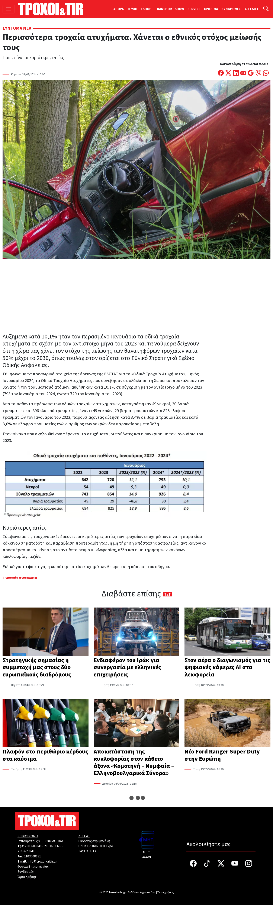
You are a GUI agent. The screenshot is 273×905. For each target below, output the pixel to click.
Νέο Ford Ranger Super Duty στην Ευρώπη (222, 755)
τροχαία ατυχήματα (21, 577)
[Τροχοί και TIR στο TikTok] (207, 864)
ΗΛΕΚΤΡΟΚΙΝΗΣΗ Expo (95, 846)
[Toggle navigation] (9, 9)
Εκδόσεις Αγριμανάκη (94, 841)
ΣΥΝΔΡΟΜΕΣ (231, 9)
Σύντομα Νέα (17, 28)
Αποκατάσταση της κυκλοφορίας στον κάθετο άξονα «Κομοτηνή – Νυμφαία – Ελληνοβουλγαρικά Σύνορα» (134, 762)
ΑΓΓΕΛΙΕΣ (252, 9)
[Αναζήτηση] (265, 9)
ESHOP (146, 9)
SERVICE (193, 9)
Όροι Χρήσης (26, 876)
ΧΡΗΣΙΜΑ (211, 9)
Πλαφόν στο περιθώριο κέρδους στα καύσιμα (45, 755)
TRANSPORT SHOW (169, 9)
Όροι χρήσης (165, 892)
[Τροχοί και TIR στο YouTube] (235, 864)
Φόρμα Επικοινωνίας (33, 866)
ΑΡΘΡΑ (118, 9)
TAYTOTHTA (87, 851)
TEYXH (132, 9)
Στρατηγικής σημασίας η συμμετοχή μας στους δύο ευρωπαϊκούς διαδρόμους (37, 667)
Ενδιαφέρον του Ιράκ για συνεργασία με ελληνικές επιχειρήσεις (127, 667)
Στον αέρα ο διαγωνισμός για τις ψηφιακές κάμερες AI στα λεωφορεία (227, 667)
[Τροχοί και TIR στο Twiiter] (221, 864)
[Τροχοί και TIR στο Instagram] (249, 864)
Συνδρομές (25, 871)
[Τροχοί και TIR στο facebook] (193, 864)
